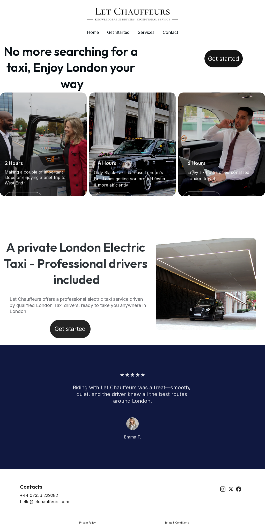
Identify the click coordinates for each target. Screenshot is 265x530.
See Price (113, 200)
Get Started (118, 32)
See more (202, 199)
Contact (170, 32)
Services (146, 32)
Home (93, 32)
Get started (223, 60)
